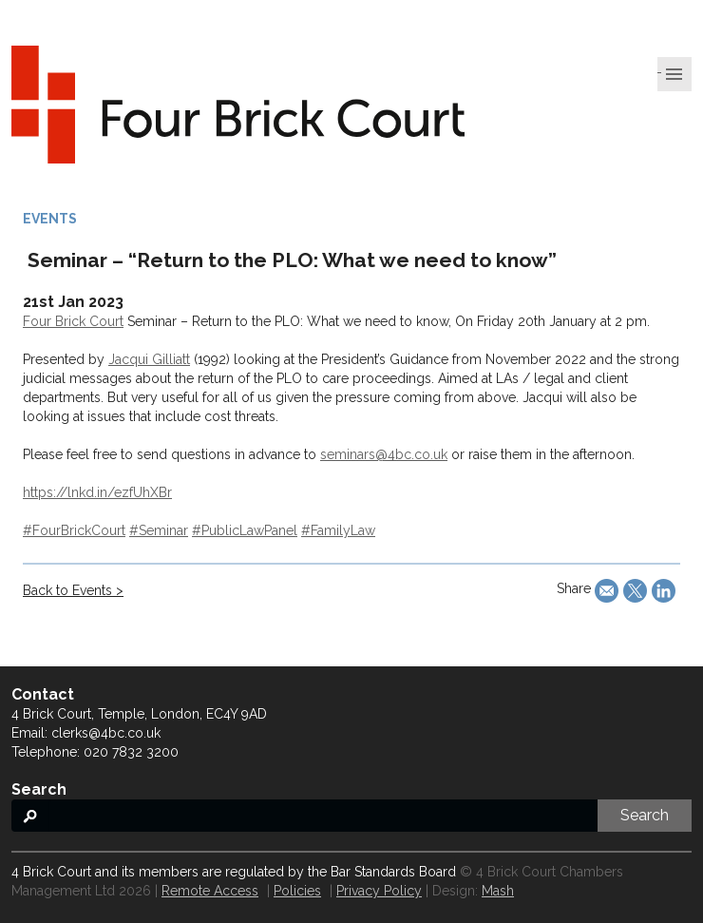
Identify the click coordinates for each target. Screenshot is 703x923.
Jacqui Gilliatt (149, 359)
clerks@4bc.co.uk (106, 732)
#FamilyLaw (338, 530)
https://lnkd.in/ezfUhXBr (97, 492)
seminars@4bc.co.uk (383, 454)
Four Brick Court (73, 321)
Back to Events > (73, 590)
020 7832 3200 (131, 752)
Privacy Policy (379, 890)
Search (644, 815)
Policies (297, 890)
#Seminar (158, 530)
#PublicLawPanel (244, 530)
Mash (498, 890)
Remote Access (210, 890)
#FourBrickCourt (74, 530)
